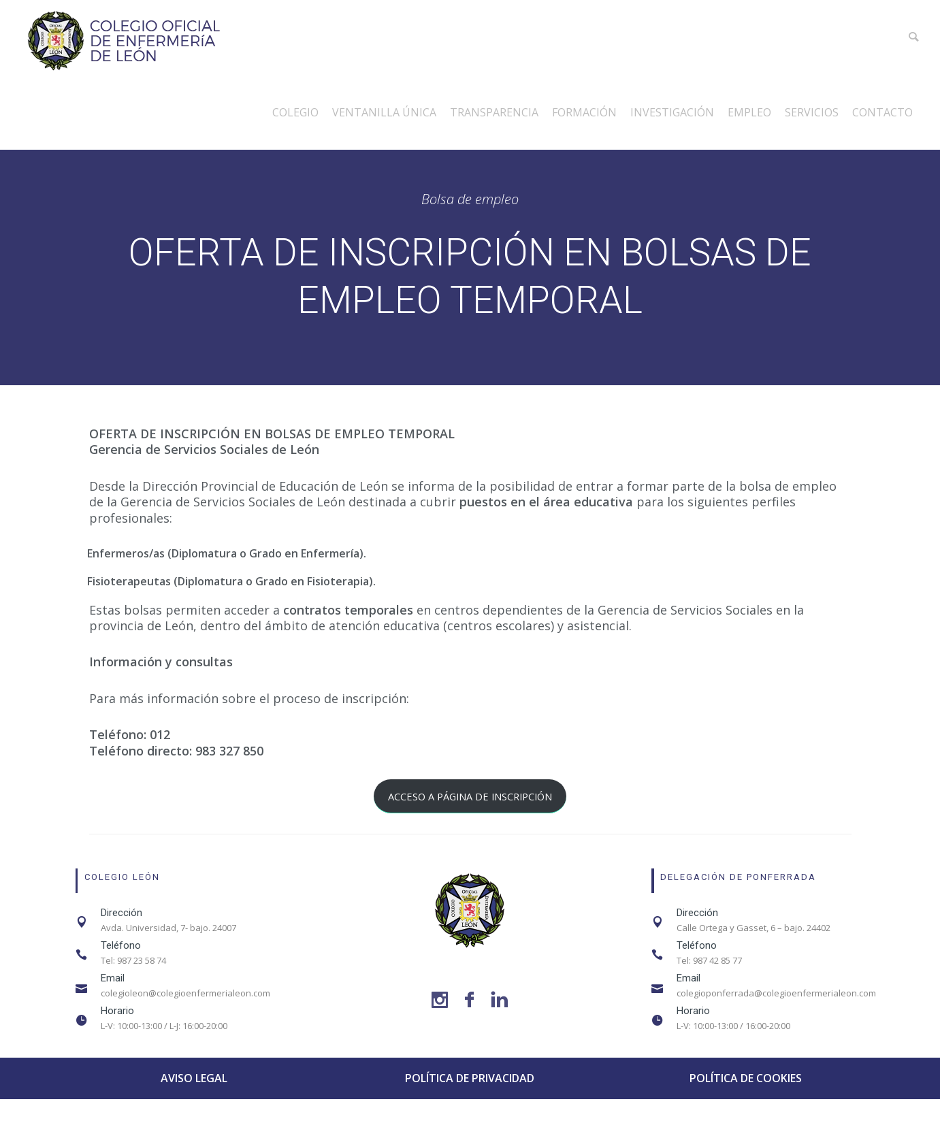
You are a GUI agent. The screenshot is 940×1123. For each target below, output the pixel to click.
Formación (584, 112)
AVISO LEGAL (194, 1078)
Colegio (295, 112)
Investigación (672, 112)
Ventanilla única (384, 112)
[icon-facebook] (473, 1000)
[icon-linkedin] (499, 1000)
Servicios (812, 112)
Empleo (749, 112)
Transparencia (494, 112)
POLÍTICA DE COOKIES (746, 1078)
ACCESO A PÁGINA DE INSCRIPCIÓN (470, 796)
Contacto (882, 112)
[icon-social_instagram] (443, 1000)
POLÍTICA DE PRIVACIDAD (469, 1078)
